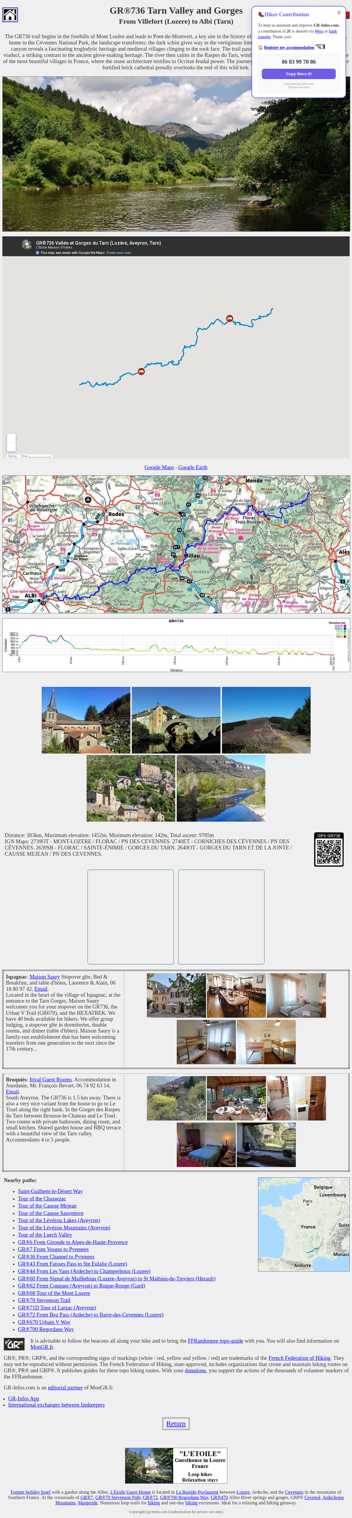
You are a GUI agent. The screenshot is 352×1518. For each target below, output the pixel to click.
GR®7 (86, 1497)
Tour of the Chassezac (42, 1199)
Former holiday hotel (31, 1492)
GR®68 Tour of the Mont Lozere (54, 1293)
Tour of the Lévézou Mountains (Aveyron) (64, 1228)
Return (176, 1423)
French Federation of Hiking (299, 1358)
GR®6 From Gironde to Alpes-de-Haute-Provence (73, 1242)
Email (41, 989)
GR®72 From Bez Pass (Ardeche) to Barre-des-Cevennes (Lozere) (90, 1315)
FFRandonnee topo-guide (215, 1341)
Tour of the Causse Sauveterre (50, 1213)
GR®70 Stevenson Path (118, 1497)
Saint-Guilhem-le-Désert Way (50, 1191)
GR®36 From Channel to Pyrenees (56, 1257)
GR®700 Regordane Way (46, 1329)
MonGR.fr (41, 1347)
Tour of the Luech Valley (45, 1235)
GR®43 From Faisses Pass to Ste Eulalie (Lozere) (72, 1264)
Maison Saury (45, 977)
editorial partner (65, 1388)
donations (195, 1370)
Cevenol (312, 1497)
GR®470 (219, 1497)
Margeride (88, 1502)
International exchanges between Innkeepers (56, 1405)
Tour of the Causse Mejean (47, 1206)
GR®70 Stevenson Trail (44, 1300)
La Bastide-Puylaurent (197, 1492)
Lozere (242, 1492)
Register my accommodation (289, 47)
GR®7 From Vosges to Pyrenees (53, 1249)
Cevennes (294, 1492)
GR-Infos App (23, 1399)
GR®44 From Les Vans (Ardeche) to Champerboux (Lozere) (84, 1271)
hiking (154, 1502)
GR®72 (150, 1497)
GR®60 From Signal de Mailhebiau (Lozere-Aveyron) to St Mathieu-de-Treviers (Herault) (116, 1279)
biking (192, 1502)
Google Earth (192, 467)
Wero (318, 31)
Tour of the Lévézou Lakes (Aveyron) (59, 1220)
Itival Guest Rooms (51, 1080)
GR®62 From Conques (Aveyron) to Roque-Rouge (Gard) (81, 1286)
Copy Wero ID (299, 74)
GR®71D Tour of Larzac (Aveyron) (57, 1308)
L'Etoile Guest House (130, 1492)
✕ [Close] (338, 12)
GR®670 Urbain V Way (44, 1322)
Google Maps (159, 467)
